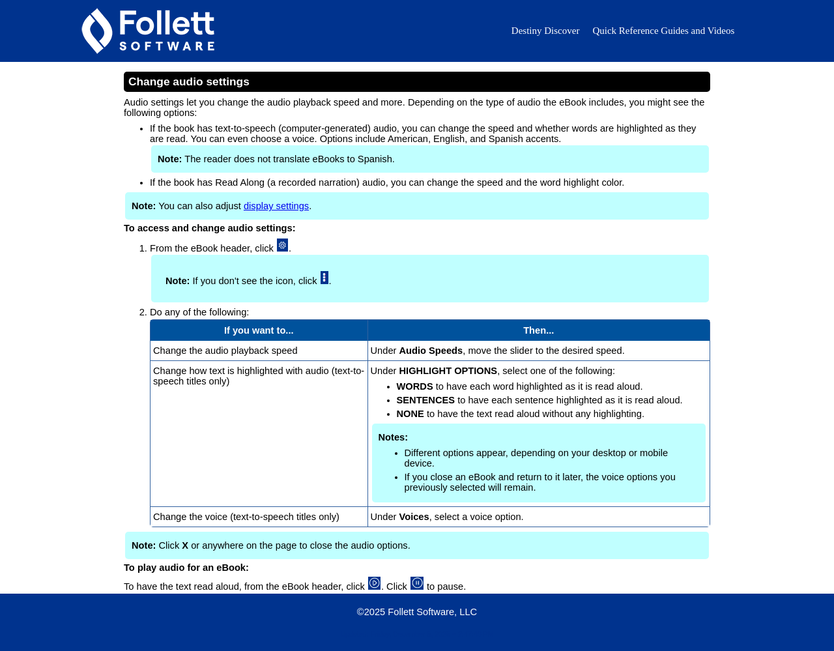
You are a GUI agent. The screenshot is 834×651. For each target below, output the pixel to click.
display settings (276, 206)
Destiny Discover (545, 30)
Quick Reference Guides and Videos (663, 30)
